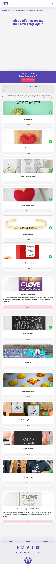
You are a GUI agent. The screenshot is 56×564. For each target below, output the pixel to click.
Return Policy (36, 553)
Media (28, 541)
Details (28, 125)
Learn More (39, 10)
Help (10, 541)
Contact (45, 541)
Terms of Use (19, 553)
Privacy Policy (28, 553)
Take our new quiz (28, 80)
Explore (28, 307)
